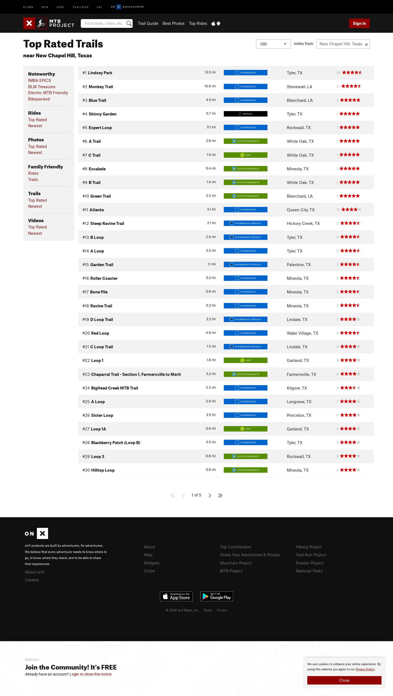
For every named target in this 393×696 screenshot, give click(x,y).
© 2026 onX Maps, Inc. (182, 610)
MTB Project (231, 570)
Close (344, 680)
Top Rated (37, 119)
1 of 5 (196, 494)
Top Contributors (235, 546)
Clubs (149, 570)
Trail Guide (148, 23)
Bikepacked (39, 98)
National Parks (309, 570)
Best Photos (173, 23)
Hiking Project (309, 546)
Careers (32, 579)
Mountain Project (236, 562)
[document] (344, 673)
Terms (208, 610)
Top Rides (198, 23)
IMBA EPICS (39, 80)
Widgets (151, 562)
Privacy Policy (365, 669)
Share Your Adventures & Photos (250, 554)
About (149, 546)
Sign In (359, 23)
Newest (35, 125)
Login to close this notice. (91, 674)
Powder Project (309, 562)
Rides (33, 173)
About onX (34, 571)
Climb (28, 6)
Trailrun (81, 6)
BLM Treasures (41, 86)
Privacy (222, 610)
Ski (100, 6)
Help (148, 554)
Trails (33, 179)
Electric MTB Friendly (48, 92)
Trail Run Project (311, 554)
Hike (60, 6)
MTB (45, 6)
